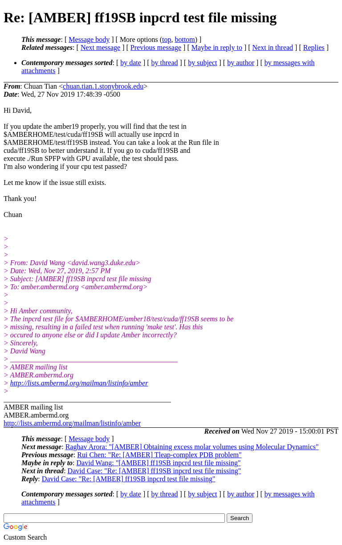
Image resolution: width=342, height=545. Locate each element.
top (166, 39)
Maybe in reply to (216, 47)
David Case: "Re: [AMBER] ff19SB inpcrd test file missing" (154, 471)
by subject (202, 62)
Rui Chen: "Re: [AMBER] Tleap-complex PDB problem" (159, 455)
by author (240, 62)
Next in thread (272, 47)
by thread (164, 62)
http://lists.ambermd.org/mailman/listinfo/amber (79, 383)
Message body (89, 39)
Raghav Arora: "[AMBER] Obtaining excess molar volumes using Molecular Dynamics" (192, 447)
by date (130, 62)
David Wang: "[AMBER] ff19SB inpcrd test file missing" (159, 463)
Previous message (155, 47)
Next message (100, 47)
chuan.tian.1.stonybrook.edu (103, 86)
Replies (314, 47)
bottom (185, 39)
